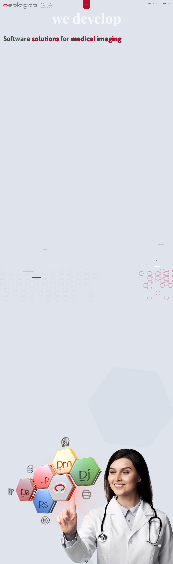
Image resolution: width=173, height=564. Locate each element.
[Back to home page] (28, 5)
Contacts (152, 3)
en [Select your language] (166, 3)
